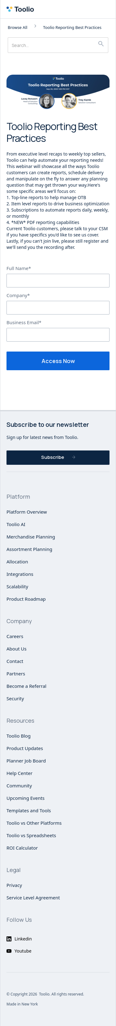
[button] (108, 9)
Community (19, 785)
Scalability (17, 586)
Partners (15, 673)
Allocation (17, 561)
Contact (14, 661)
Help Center (19, 773)
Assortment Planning (29, 549)
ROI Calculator (22, 848)
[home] (21, 9)
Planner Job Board (26, 761)
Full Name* (18, 268)
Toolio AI (15, 524)
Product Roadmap (26, 599)
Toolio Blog (18, 736)
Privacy (14, 885)
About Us (16, 649)
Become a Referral (26, 686)
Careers (14, 636)
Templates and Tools (28, 810)
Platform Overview (26, 512)
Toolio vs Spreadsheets (31, 835)
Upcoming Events (25, 798)
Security (15, 698)
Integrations (19, 574)
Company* (18, 295)
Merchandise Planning (30, 537)
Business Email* (23, 322)
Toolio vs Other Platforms (34, 823)
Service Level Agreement (33, 897)
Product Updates (24, 748)
